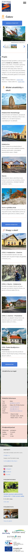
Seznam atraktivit (12, 23)
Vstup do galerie (8, 521)
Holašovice (6, 144)
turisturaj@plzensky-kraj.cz (10, 461)
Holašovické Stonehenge (11, 113)
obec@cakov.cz (14, 409)
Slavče (4, 176)
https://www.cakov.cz (16, 411)
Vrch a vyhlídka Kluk (9, 207)
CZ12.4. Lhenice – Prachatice (12, 316)
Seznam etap (9, 364)
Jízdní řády (20, 79)
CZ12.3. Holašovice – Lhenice (12, 252)
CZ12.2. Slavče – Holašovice (11, 284)
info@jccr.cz (7, 455)
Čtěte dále (6, 501)
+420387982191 (14, 407)
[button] (24, 3)
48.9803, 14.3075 (15, 403)
